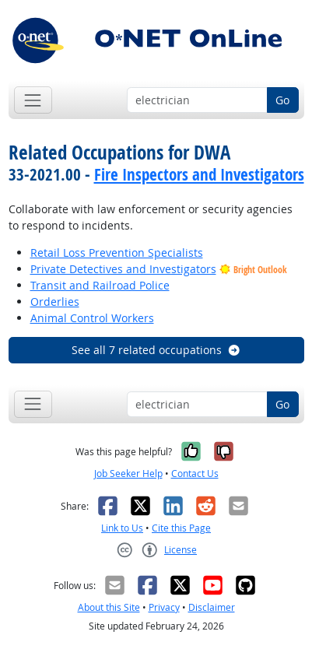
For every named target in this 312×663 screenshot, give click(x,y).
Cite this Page (181, 528)
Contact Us (195, 473)
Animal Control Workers (92, 317)
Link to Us (122, 528)
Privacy (164, 607)
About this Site (109, 607)
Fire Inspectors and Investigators (199, 174)
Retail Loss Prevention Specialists (116, 252)
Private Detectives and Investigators (123, 268)
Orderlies (54, 301)
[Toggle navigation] (33, 100)
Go (282, 100)
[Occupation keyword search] (197, 100)
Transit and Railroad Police (100, 285)
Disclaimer (211, 607)
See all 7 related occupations (156, 349)
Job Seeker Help (128, 473)
